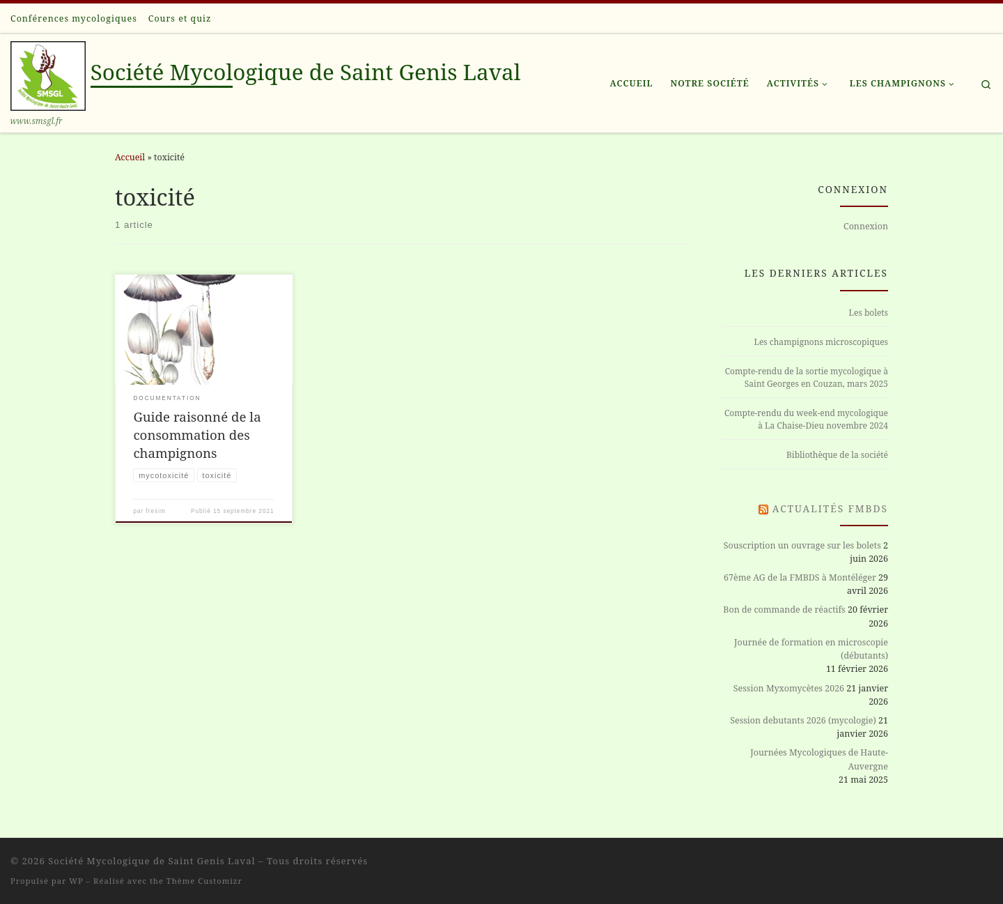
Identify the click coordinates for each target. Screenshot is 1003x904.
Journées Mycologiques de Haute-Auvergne (819, 759)
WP (76, 880)
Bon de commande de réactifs (784, 609)
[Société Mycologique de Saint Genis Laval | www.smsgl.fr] (48, 73)
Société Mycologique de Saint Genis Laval (151, 861)
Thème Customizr (204, 880)
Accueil (130, 157)
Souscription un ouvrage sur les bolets (802, 545)
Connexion (865, 226)
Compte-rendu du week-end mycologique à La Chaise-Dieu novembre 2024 (806, 419)
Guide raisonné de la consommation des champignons (197, 434)
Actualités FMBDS (830, 508)
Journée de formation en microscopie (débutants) (811, 648)
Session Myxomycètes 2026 (788, 688)
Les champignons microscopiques (821, 342)
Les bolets (869, 313)
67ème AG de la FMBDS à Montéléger (800, 577)
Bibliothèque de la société (837, 455)
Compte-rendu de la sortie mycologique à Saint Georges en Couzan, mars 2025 (806, 377)
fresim (156, 511)
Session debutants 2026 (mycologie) (803, 720)
